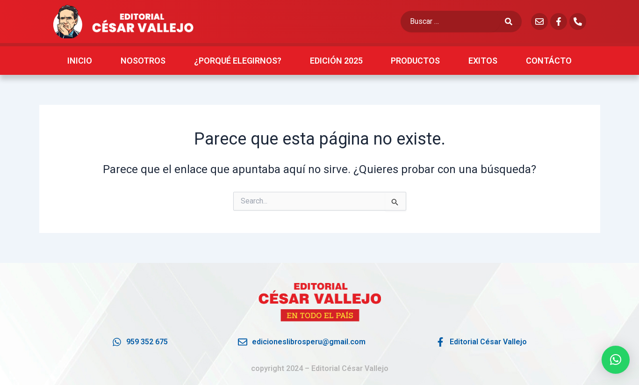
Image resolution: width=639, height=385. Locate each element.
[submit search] (513, 21)
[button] (616, 360)
